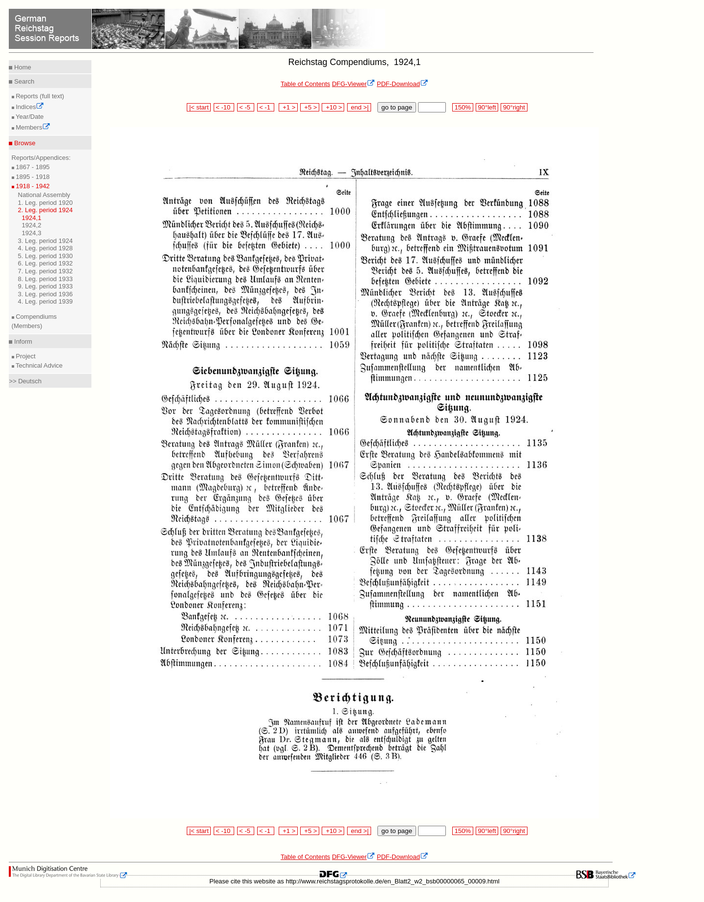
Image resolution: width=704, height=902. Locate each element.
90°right (514, 107)
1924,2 (32, 225)
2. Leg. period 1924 (45, 210)
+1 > (288, 107)
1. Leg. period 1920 (45, 202)
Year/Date (29, 116)
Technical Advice (38, 365)
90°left (487, 107)
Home (21, 67)
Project (25, 356)
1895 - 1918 (32, 176)
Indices (29, 106)
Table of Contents (305, 84)
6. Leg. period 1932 (45, 263)
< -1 (266, 107)
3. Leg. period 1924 (45, 240)
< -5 (246, 107)
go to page (396, 107)
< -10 (224, 107)
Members (32, 127)
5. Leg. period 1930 (45, 256)
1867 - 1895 (32, 167)
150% (462, 107)
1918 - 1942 (32, 186)
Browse (23, 143)
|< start (198, 107)
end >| (359, 107)
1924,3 (32, 233)
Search (23, 81)
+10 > (333, 107)
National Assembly (44, 194)
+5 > (310, 107)
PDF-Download (402, 84)
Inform (22, 341)
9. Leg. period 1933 (45, 286)
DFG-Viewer (353, 84)
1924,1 (32, 217)
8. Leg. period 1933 (45, 279)
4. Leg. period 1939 (45, 301)
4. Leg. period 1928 (45, 248)
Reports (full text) (39, 96)
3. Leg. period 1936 (45, 294)
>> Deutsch (25, 381)
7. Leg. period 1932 (45, 271)
